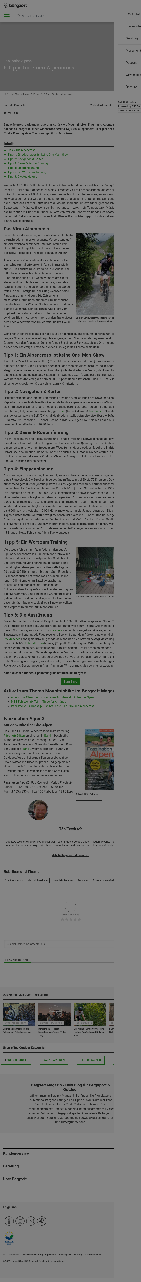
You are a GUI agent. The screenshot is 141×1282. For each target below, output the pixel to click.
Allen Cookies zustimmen (96, 45)
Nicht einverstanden (44, 43)
